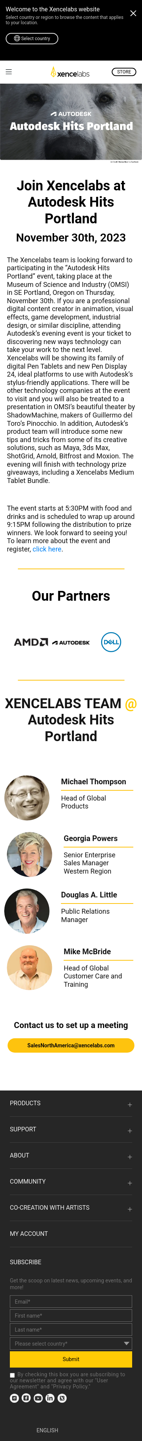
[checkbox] (12, 1375)
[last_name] (71, 1329)
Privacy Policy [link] (70, 1386)
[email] (71, 1301)
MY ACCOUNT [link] (29, 1233)
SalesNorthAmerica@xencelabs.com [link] (70, 1045)
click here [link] (47, 549)
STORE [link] (124, 72)
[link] (9, 72)
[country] (71, 1343)
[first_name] (71, 1315)
